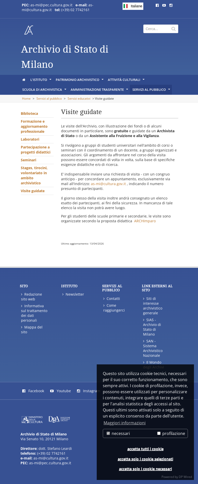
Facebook (33, 390)
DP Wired (185, 477)
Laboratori (30, 139)
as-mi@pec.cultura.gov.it (51, 5)
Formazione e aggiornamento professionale (34, 126)
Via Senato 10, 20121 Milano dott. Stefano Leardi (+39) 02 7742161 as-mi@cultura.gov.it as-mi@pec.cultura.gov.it (46, 448)
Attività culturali (126, 80)
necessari (118, 433)
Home (26, 98)
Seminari (28, 160)
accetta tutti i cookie (145, 448)
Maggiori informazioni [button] (125, 423)
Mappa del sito (32, 329)
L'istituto (41, 80)
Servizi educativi (79, 98)
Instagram (88, 390)
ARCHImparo (145, 220)
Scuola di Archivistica (44, 90)
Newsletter (73, 294)
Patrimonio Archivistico (80, 80)
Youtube (60, 390)
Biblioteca (29, 113)
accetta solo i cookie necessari (145, 468)
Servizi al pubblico (151, 90)
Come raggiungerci (114, 308)
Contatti (111, 298)
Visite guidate (33, 190)
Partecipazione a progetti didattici (35, 150)
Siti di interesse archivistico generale (152, 305)
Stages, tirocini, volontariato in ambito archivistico (34, 175)
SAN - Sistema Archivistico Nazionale (153, 348)
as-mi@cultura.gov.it (108, 183)
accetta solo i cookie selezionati (145, 458)
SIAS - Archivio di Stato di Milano (152, 327)
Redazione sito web (31, 296)
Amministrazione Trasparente (100, 90)
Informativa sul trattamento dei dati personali (34, 313)
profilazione (171, 433)
